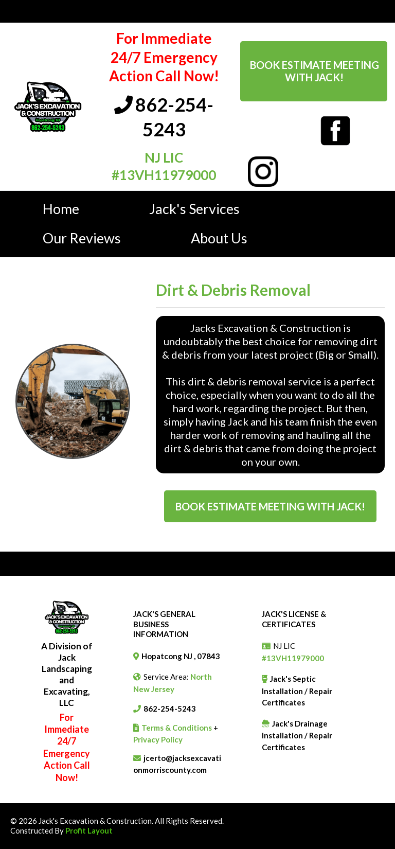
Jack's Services (194, 208)
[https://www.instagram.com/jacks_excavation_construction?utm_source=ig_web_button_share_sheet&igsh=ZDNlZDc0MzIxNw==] (263, 170)
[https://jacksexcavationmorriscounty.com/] (48, 105)
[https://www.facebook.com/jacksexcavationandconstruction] (335, 130)
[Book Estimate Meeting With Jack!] (313, 71)
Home (61, 208)
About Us (219, 237)
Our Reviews (82, 237)
